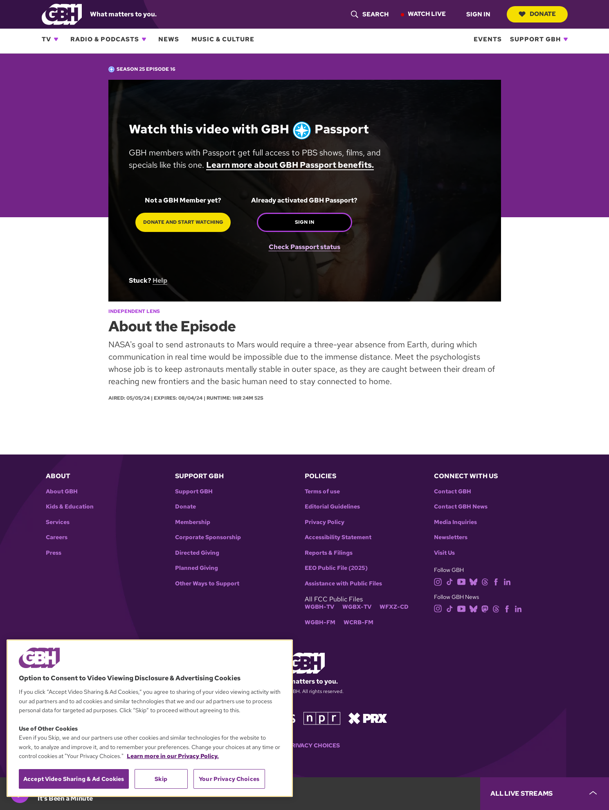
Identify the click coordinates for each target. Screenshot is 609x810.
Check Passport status (304, 244)
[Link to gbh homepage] (62, 13)
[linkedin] (507, 581)
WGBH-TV (319, 606)
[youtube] (461, 581)
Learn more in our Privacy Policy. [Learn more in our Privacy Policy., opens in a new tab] (173, 756)
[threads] (484, 581)
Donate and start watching (183, 222)
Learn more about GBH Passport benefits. (290, 165)
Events (488, 39)
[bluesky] (473, 581)
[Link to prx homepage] (367, 717)
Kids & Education (70, 506)
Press (53, 552)
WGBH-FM (320, 622)
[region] (150, 718)
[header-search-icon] (369, 14)
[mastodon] (484, 608)
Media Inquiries (455, 522)
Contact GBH (452, 491)
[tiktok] (449, 581)
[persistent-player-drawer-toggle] (544, 793)
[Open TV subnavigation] (56, 39)
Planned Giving (196, 568)
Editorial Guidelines (332, 506)
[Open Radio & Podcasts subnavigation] (144, 39)
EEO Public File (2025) (336, 568)
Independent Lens (134, 311)
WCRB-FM (358, 622)
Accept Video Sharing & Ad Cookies (73, 779)
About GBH (62, 491)
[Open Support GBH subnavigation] (566, 39)
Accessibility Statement (338, 537)
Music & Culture (222, 39)
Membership (192, 522)
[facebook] (495, 581)
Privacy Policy (324, 522)
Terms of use (322, 491)
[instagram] (438, 581)
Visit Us (444, 552)
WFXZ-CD (394, 606)
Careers (56, 537)
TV (46, 39)
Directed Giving (197, 552)
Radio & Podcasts (104, 39)
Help (160, 280)
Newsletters (450, 537)
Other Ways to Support (207, 583)
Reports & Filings (329, 552)
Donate (536, 14)
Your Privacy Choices (305, 745)
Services (58, 522)
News (168, 39)
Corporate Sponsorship (208, 537)
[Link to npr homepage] (321, 717)
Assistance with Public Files (343, 583)
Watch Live (426, 14)
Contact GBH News (461, 506)
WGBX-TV (356, 606)
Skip (161, 779)
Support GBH (535, 39)
